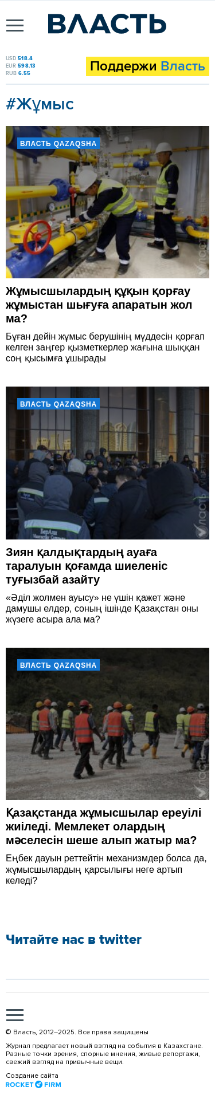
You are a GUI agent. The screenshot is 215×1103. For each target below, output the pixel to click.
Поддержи (147, 66)
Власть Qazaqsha (58, 144)
